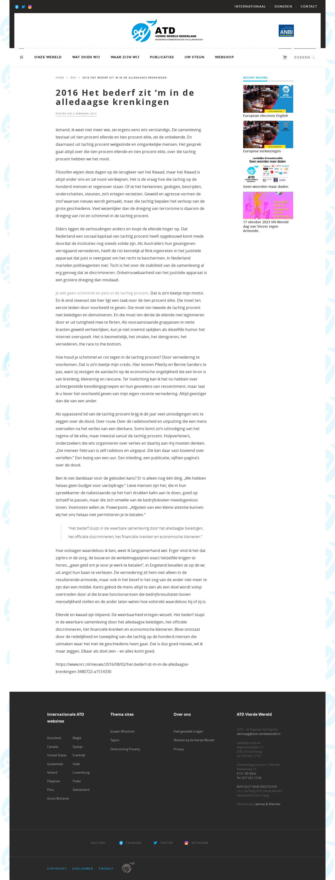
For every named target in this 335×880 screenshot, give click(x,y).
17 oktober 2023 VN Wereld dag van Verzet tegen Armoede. (266, 226)
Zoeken (302, 57)
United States (57, 755)
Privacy (179, 749)
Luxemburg (81, 772)
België (77, 738)
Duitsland (54, 738)
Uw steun (194, 57)
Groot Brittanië (58, 798)
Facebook (134, 843)
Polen (77, 781)
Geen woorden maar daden (265, 186)
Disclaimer (82, 868)
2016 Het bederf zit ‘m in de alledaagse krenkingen (125, 97)
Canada (52, 746)
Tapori (114, 740)
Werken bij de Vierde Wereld (194, 740)
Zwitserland (81, 789)
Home (60, 77)
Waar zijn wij (125, 57)
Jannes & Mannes (268, 804)
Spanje (77, 746)
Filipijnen (53, 781)
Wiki (73, 77)
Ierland (52, 772)
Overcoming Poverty (125, 749)
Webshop (224, 57)
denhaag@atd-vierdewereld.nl (258, 734)
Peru (50, 789)
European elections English (265, 115)
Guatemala (55, 764)
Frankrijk (79, 755)
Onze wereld (48, 57)
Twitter (166, 843)
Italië (76, 764)
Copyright (57, 868)
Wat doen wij (86, 57)
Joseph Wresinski (122, 731)
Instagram (199, 843)
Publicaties (162, 57)
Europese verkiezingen (262, 151)
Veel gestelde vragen (188, 731)
